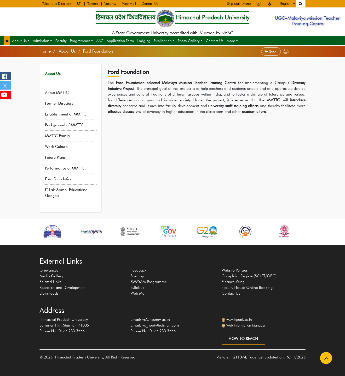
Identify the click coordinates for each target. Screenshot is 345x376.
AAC (99, 41)
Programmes (80, 41)
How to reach (243, 338)
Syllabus (137, 287)
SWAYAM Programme (149, 281)
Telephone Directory (56, 3)
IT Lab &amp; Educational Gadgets (70, 193)
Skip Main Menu (239, 3)
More (231, 41)
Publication (163, 41)
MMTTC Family (61, 135)
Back (271, 51)
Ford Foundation (62, 179)
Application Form (120, 41)
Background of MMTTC (68, 125)
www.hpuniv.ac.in (239, 320)
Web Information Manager (245, 325)
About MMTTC (61, 92)
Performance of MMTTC (68, 168)
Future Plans (59, 157)
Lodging (143, 41)
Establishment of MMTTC (69, 114)
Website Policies (235, 270)
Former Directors (63, 103)
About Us (19, 41)
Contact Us (150, 3)
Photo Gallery (189, 41)
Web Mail (129, 3)
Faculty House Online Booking (247, 287)
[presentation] (36, 247)
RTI (79, 3)
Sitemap (137, 276)
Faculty (61, 41)
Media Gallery (51, 276)
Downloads (49, 293)
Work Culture (60, 146)
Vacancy (110, 3)
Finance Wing (233, 281)
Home (45, 51)
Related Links (50, 281)
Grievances (49, 270)
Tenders (92, 3)
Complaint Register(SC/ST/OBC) (249, 276)
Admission (41, 41)
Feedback (138, 270)
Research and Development (63, 287)
